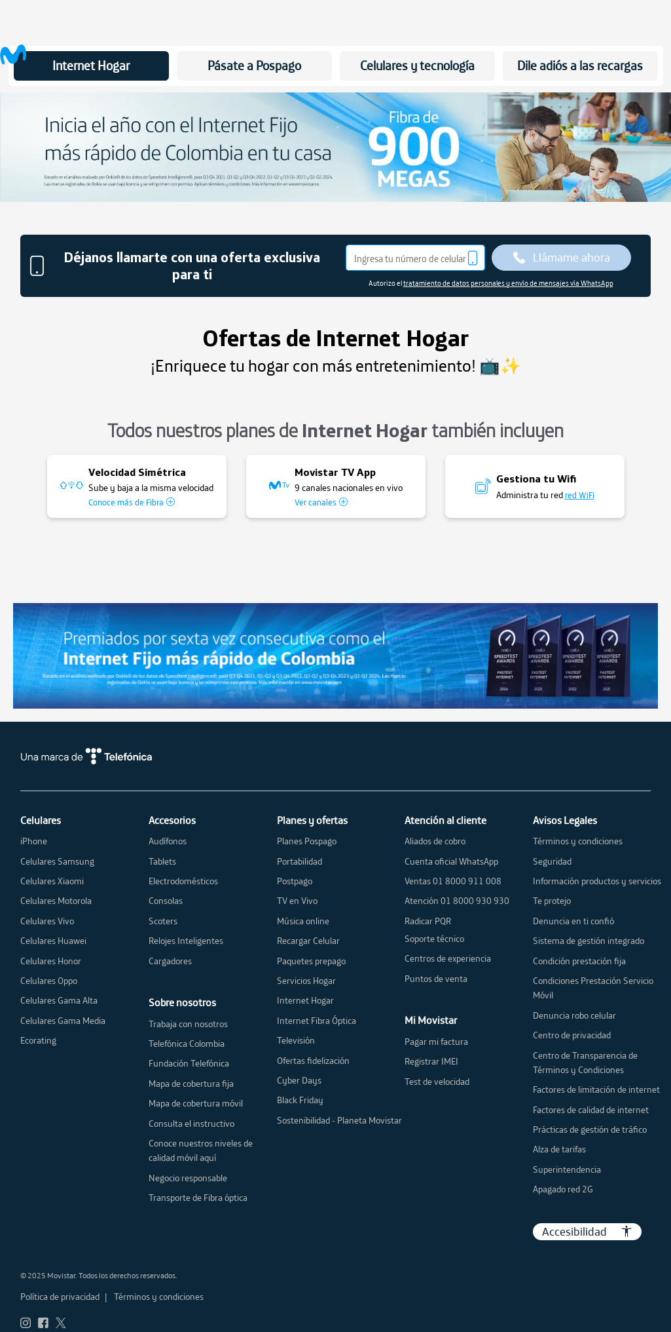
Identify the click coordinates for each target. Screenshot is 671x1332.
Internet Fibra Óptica (316, 1021)
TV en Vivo (297, 901)
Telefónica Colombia (187, 1043)
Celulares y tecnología (417, 65)
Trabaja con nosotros (188, 1024)
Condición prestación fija (579, 961)
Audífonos (168, 841)
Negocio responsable (188, 1178)
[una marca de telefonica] (335, 756)
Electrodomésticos (183, 881)
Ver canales (321, 502)
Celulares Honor (50, 961)
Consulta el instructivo (191, 1123)
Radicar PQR (428, 921)
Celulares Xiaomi (52, 881)
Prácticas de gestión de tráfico (590, 1129)
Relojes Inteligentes (186, 941)
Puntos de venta (436, 979)
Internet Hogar (91, 65)
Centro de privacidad (572, 1035)
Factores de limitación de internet (596, 1089)
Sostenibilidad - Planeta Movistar (339, 1120)
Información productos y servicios (597, 881)
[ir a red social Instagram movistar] (25, 1323)
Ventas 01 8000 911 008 (453, 881)
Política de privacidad (60, 1297)
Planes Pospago (306, 841)
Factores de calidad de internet (591, 1110)
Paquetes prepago (311, 961)
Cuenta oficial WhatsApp (451, 861)
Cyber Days (299, 1080)
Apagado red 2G (563, 1189)
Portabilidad (299, 861)
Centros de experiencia (448, 958)
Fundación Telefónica (189, 1063)
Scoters (163, 921)
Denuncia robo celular (574, 1015)
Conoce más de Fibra (131, 502)
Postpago (294, 881)
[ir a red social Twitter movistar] (61, 1323)
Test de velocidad (437, 1081)
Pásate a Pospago (254, 65)
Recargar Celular (308, 941)
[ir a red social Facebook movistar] (43, 1323)
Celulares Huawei (53, 941)
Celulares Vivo (47, 921)
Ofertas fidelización (313, 1061)
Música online (303, 921)
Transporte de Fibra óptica (198, 1198)
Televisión (296, 1040)
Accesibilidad (587, 1231)
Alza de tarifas (559, 1149)
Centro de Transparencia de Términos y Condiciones (585, 1062)
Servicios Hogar (306, 981)
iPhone (33, 841)
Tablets (162, 861)
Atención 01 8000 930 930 (457, 901)
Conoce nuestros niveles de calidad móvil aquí (201, 1150)
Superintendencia (567, 1169)
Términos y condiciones (578, 841)
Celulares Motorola (56, 901)
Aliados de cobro (435, 841)
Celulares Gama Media (62, 1021)
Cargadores (170, 961)
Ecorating (38, 1040)
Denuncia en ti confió (573, 921)
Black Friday (300, 1100)
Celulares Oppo (48, 981)
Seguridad (552, 861)
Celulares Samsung (57, 861)
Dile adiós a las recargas (580, 65)
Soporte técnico (434, 939)
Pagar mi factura (436, 1042)
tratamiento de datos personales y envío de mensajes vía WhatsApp (508, 283)
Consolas (166, 901)
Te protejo (552, 901)
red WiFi (579, 495)
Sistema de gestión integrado (588, 941)
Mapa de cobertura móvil (196, 1103)
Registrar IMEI (431, 1061)
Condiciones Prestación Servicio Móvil (593, 988)
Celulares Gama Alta (59, 1000)
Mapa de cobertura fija (191, 1083)
